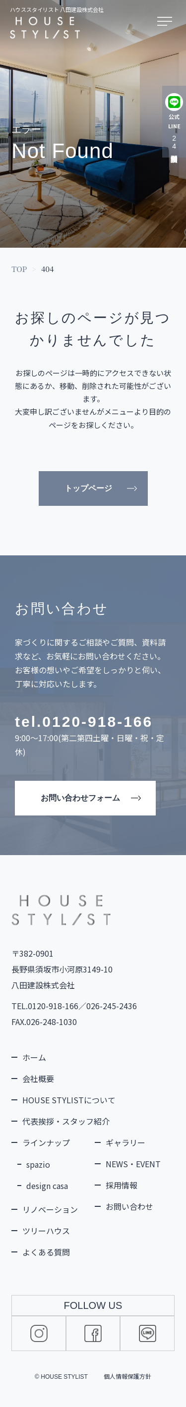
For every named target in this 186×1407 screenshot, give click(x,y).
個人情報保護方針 (127, 1376)
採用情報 (121, 1185)
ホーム (34, 1057)
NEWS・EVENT (133, 1164)
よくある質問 (46, 1252)
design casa (47, 1185)
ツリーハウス (46, 1231)
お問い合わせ (129, 1206)
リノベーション (50, 1209)
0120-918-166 (97, 721)
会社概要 (38, 1078)
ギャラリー (125, 1142)
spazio (38, 1164)
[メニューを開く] (167, 22)
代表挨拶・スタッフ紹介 (66, 1121)
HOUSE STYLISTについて (69, 1100)
